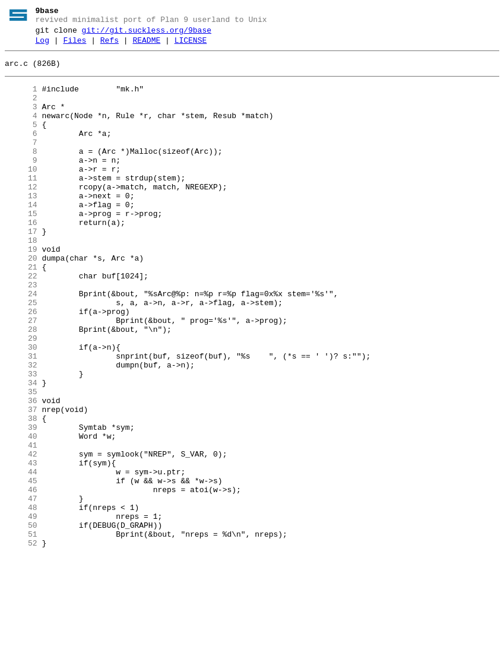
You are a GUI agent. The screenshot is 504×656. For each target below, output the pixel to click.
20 (21, 301)
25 (21, 354)
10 (21, 194)
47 (21, 589)
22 (21, 322)
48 (21, 600)
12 (21, 215)
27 (21, 375)
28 (21, 386)
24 (21, 343)
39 (21, 504)
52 (21, 643)
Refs (109, 45)
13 (21, 226)
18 (21, 279)
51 (21, 632)
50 (21, 621)
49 (21, 611)
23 (21, 333)
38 (21, 493)
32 (21, 429)
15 (21, 247)
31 (21, 418)
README (146, 45)
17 (21, 269)
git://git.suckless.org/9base (146, 33)
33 (21, 440)
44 (21, 557)
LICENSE (191, 45)
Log (42, 45)
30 (21, 408)
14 (21, 237)
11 (21, 204)
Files (74, 45)
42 (21, 536)
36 (21, 472)
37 (21, 482)
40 (21, 514)
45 (21, 568)
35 (21, 461)
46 (21, 578)
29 (21, 397)
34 (21, 450)
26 (21, 365)
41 (21, 525)
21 (21, 311)
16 (21, 258)
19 (21, 290)
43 (21, 546)
